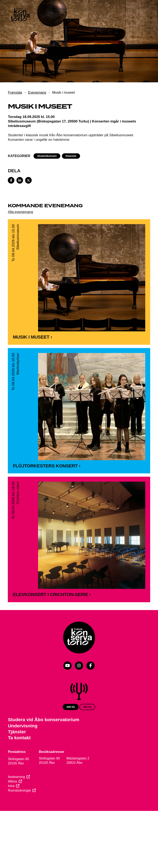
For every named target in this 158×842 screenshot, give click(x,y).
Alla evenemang (20, 212)
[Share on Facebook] (11, 180)
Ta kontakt (19, 737)
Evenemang (37, 92)
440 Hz (70, 706)
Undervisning (22, 725)
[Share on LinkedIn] (19, 180)
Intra (11, 786)
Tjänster (17, 731)
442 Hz (87, 706)
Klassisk (71, 155)
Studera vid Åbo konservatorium (43, 719)
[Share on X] (28, 180)
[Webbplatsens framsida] (20, 15)
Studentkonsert (47, 155)
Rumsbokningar (19, 790)
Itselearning (16, 777)
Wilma (12, 781)
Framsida (15, 92)
